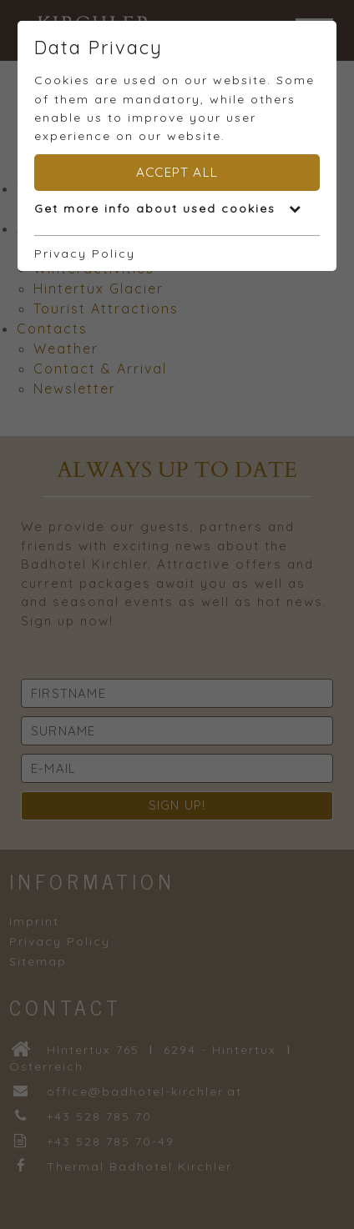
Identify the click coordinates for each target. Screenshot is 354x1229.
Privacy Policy (84, 253)
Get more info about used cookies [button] (168, 208)
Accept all (177, 172)
